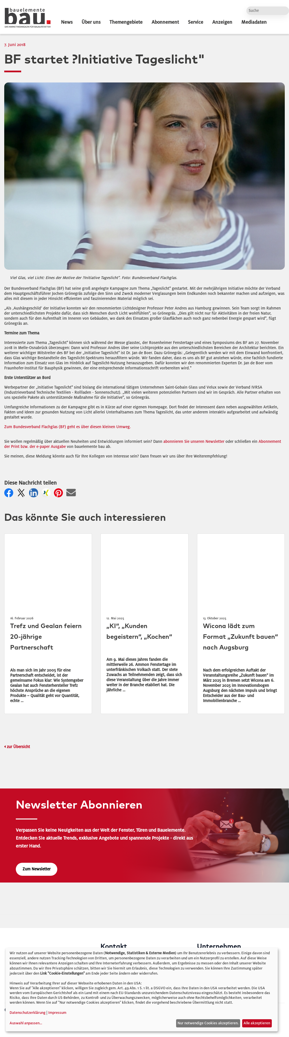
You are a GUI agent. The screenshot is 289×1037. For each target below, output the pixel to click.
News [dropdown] (67, 22)
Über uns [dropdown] (91, 22)
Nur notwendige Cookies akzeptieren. (208, 1023)
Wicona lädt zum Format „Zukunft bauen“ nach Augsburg (240, 637)
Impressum (57, 1013)
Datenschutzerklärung (27, 1013)
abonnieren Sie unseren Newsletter (193, 441)
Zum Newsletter (37, 869)
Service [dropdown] (195, 22)
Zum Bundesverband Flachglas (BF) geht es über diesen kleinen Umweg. (67, 427)
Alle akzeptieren (257, 1023)
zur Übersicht (18, 747)
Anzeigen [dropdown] (222, 22)
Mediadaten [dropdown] (254, 22)
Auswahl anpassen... (26, 1023)
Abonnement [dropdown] (165, 22)
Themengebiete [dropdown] (126, 22)
